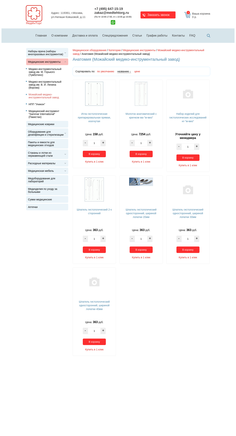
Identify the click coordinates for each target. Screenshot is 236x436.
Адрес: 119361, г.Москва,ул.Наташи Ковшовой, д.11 (68, 15)
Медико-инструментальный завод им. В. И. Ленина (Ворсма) (45, 84)
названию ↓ (124, 71)
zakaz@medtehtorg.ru (111, 13)
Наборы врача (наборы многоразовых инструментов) (45, 53)
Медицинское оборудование (90, 50)
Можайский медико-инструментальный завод (44, 96)
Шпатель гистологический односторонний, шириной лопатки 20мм (141, 213)
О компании (59, 35)
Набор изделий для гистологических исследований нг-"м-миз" (187, 117)
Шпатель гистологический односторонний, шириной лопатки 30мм (187, 213)
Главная (41, 35)
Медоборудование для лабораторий (41, 180)
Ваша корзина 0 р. (198, 15)
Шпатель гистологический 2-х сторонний (94, 211)
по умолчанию (105, 71)
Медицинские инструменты (44, 61)
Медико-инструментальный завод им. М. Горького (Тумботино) (45, 72)
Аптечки (33, 207)
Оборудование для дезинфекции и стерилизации (46, 133)
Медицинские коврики (41, 124)
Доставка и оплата (85, 35)
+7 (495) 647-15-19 (108, 9)
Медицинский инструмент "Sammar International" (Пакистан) (44, 114)
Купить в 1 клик (94, 161)
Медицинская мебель (41, 170)
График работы (157, 35)
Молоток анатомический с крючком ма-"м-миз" (141, 115)
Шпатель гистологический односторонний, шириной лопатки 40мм (94, 305)
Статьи (137, 35)
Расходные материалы (41, 163)
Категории (115, 50)
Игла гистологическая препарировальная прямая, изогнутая (94, 117)
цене (137, 71)
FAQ (192, 35)
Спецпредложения (115, 35)
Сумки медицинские (40, 199)
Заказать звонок (159, 14)
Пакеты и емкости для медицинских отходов (41, 144)
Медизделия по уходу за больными (42, 190)
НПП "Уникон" (37, 104)
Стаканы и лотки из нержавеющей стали (40, 154)
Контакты (178, 35)
